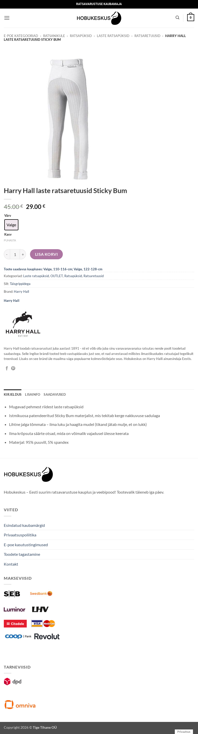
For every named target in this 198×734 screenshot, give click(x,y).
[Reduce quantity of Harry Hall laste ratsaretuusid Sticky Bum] (7, 254)
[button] (7, 18)
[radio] (11, 225)
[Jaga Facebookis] (7, 368)
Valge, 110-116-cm (57, 269)
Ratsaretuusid (147, 36)
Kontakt (11, 564)
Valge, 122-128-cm (88, 269)
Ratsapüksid (81, 36)
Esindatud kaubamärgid (24, 525)
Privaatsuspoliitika (20, 534)
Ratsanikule (54, 36)
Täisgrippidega (20, 284)
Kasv (8, 234)
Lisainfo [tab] (32, 394)
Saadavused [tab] (55, 394)
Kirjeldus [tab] (12, 394)
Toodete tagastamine (22, 554)
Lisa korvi (46, 254)
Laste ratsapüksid (113, 36)
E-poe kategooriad (21, 36)
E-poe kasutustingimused (26, 544)
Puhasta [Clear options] (10, 240)
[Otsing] (177, 17)
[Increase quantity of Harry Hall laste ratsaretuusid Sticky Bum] (23, 254)
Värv (7, 215)
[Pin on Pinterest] (13, 368)
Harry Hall (21, 291)
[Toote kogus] (15, 254)
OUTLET (56, 276)
